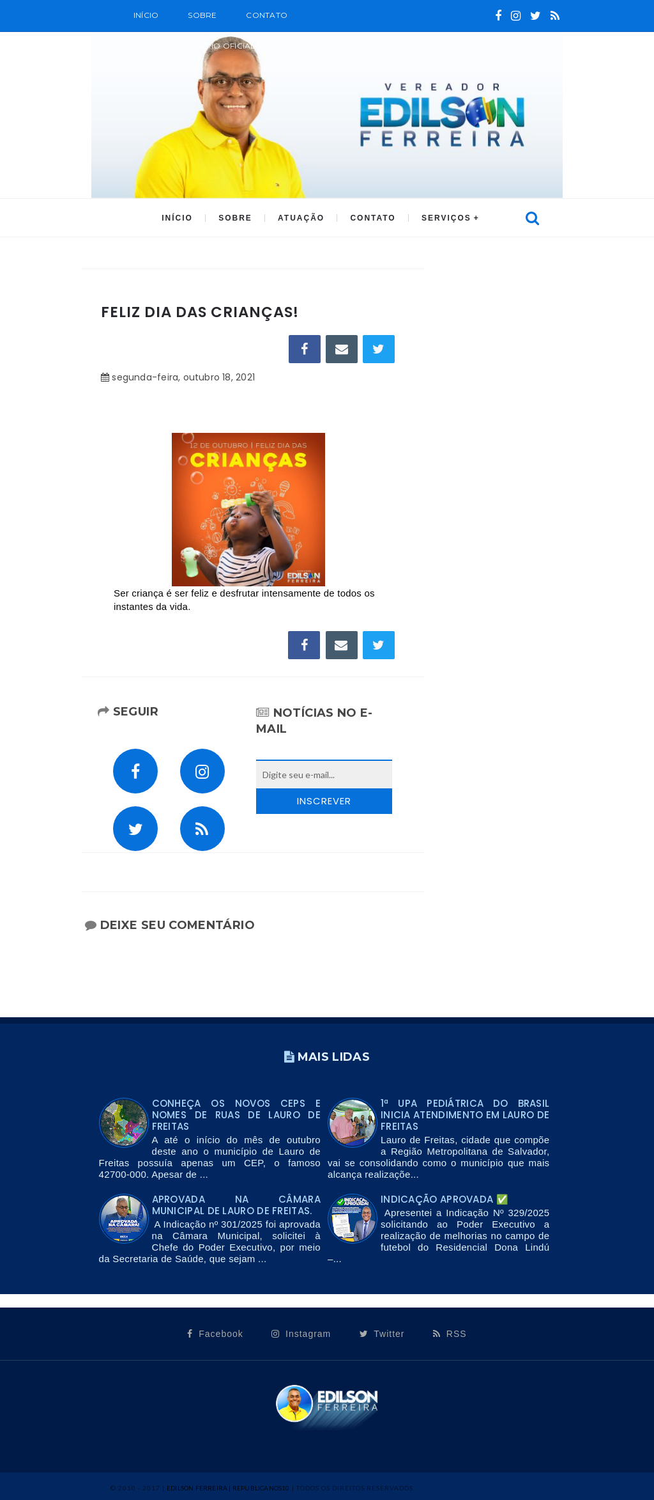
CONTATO (372, 218)
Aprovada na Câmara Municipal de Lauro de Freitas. (236, 1204)
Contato (266, 15)
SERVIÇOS (446, 218)
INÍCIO (177, 218)
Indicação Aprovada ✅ (444, 1199)
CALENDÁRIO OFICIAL (210, 46)
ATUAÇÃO (301, 218)
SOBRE (202, 15)
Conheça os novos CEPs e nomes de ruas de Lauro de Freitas (236, 1115)
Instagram (301, 1334)
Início (145, 15)
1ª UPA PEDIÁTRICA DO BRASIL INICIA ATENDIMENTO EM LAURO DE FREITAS (465, 1115)
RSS (450, 1334)
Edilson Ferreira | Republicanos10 (228, 1488)
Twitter (382, 1334)
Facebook (215, 1334)
